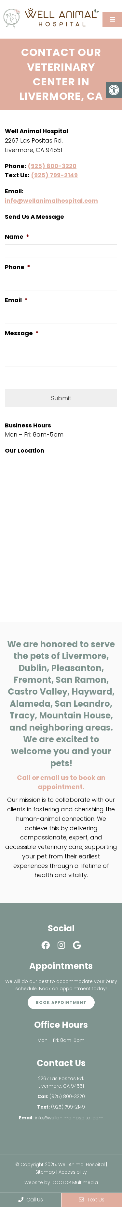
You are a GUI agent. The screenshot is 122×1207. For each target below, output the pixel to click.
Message (22, 333)
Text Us (91, 1199)
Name (17, 236)
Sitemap (45, 1172)
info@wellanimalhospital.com (51, 201)
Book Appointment (61, 1002)
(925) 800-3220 (52, 166)
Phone (17, 267)
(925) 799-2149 (54, 175)
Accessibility (73, 1172)
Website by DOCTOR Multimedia (61, 1182)
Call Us (30, 1199)
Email (16, 300)
